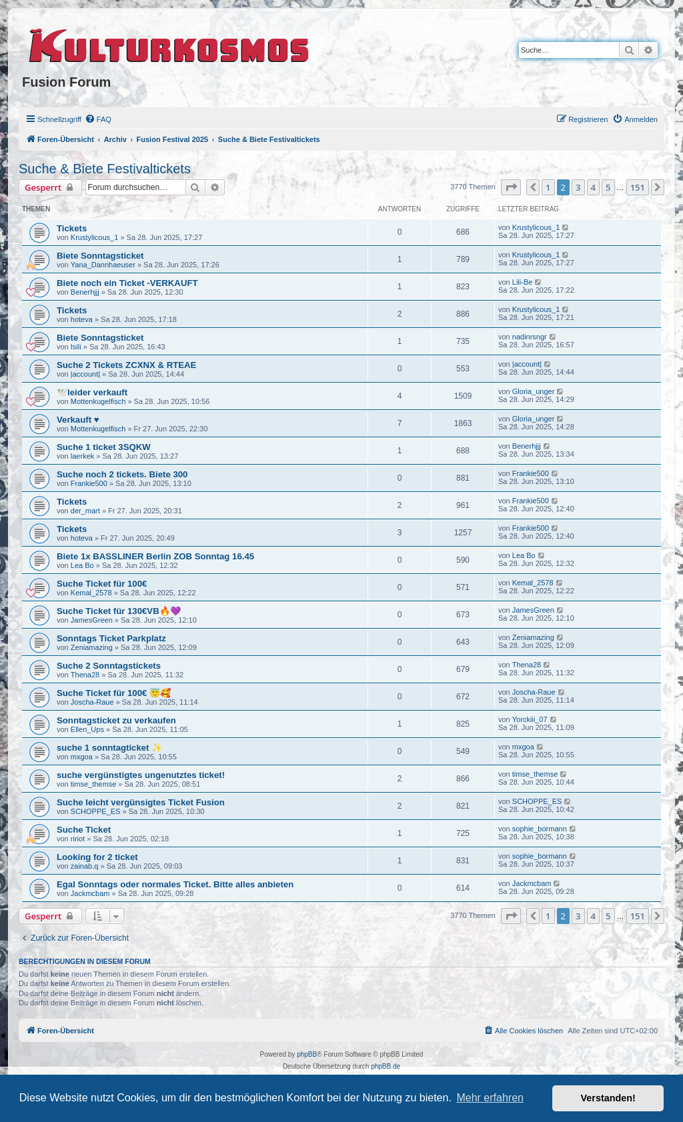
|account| (85, 374)
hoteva (82, 319)
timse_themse (93, 784)
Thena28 (85, 675)
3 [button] (578, 187)
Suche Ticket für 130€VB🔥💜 (119, 611)
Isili (76, 347)
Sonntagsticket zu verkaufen (116, 720)
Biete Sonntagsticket (100, 256)
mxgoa (82, 757)
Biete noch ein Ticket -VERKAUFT (127, 283)
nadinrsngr (529, 337)
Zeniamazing (92, 647)
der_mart (85, 511)
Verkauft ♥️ (78, 420)
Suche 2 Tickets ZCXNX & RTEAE (126, 365)
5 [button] (608, 187)
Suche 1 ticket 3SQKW (104, 447)
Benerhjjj (85, 292)
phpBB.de (385, 1066)
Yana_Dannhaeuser (103, 265)
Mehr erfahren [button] (490, 1097)
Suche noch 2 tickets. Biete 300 (122, 474)
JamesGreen (92, 620)
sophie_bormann (539, 829)
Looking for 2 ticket (97, 857)
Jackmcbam (90, 893)
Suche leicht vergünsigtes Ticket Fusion (141, 802)
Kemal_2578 (91, 593)
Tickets (72, 228)
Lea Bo (82, 565)
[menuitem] (98, 119)
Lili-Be (522, 282)
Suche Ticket (84, 830)
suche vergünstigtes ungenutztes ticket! (141, 775)
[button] (511, 187)
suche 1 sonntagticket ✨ (109, 748)
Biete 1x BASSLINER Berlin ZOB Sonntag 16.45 (155, 556)
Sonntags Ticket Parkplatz (111, 638)
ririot (78, 839)
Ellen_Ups (87, 729)
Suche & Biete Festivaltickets (105, 168)
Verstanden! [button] (608, 1098)
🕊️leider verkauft (92, 392)
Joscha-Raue (92, 702)
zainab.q (85, 866)
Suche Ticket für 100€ (102, 584)
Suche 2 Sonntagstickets (109, 666)
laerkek (82, 456)
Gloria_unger (533, 391)
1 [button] (548, 187)
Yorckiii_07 (530, 719)
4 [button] (593, 187)
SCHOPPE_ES (96, 811)
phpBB (307, 1054)
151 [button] (637, 187)
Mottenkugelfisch (98, 401)
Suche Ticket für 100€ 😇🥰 (114, 693)
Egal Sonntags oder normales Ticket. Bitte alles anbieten (175, 884)
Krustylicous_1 (95, 237)
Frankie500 (89, 483)
